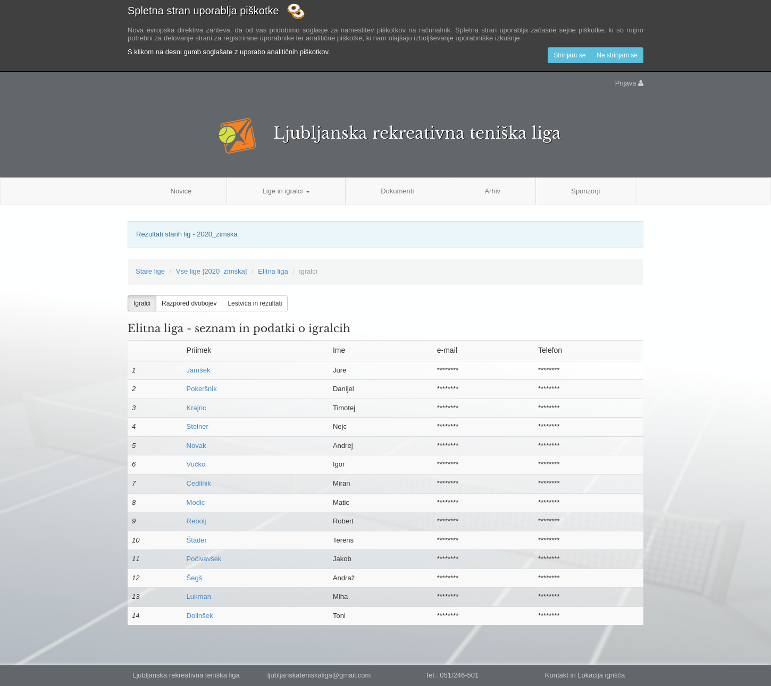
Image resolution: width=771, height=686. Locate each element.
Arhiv (492, 191)
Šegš (195, 578)
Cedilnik (199, 483)
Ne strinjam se (617, 55)
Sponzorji (585, 191)
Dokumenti (397, 191)
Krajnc (196, 408)
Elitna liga (273, 271)
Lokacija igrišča (601, 675)
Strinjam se (569, 55)
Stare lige (150, 271)
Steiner (197, 426)
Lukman (199, 596)
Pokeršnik (202, 389)
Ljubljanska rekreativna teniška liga (417, 133)
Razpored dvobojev (189, 303)
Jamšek (199, 370)
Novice (181, 191)
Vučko (196, 464)
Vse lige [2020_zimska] (211, 271)
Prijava (629, 83)
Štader (197, 540)
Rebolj (196, 521)
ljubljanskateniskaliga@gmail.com (319, 675)
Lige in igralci (286, 191)
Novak (196, 446)
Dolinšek (200, 616)
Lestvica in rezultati (255, 303)
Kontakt (556, 675)
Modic (196, 502)
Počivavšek (204, 559)
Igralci (141, 303)
